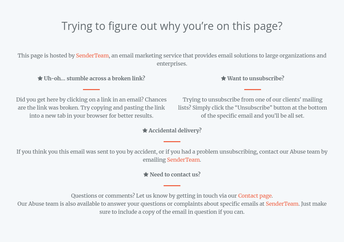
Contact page (254, 195)
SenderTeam (92, 55)
